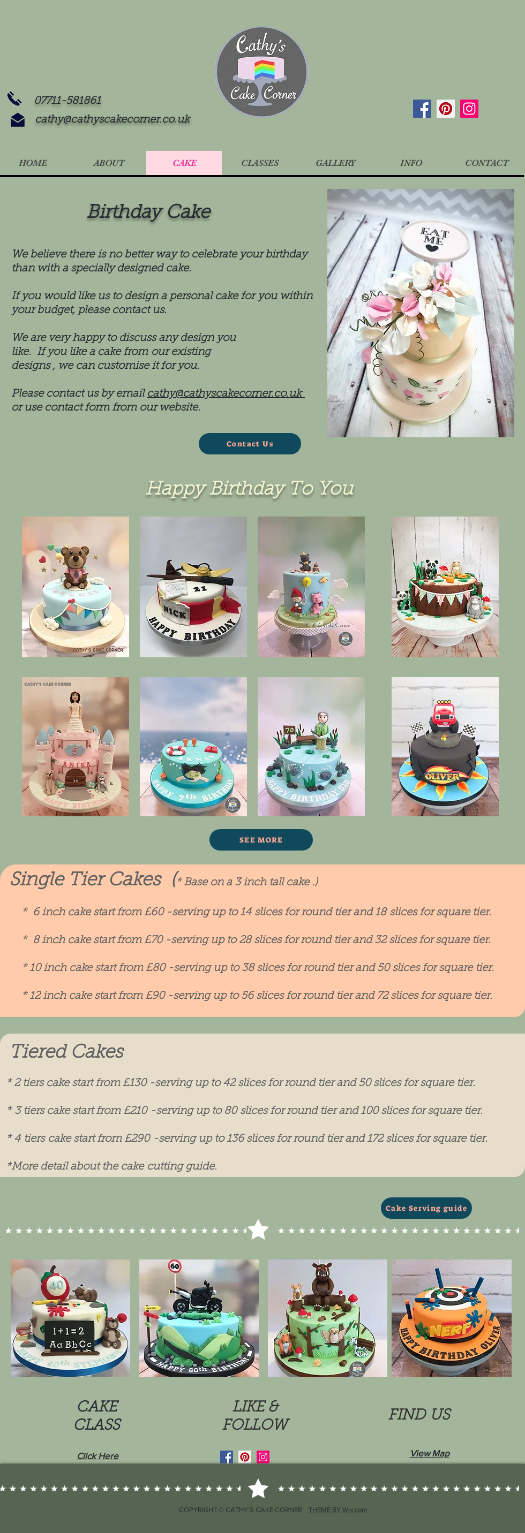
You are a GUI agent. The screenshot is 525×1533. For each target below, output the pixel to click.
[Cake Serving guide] (426, 1208)
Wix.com (355, 1510)
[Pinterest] (446, 109)
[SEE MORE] (261, 840)
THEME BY (325, 1510)
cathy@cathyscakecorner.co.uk (112, 120)
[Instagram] (469, 109)
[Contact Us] (250, 443)
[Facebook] (422, 109)
